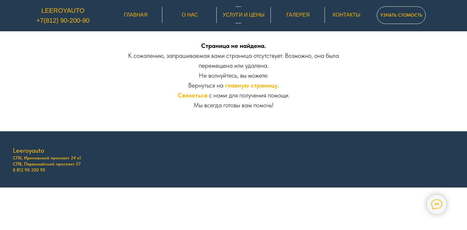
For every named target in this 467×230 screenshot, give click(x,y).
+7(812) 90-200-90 (62, 20)
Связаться (192, 95)
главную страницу (251, 85)
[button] (401, 15)
